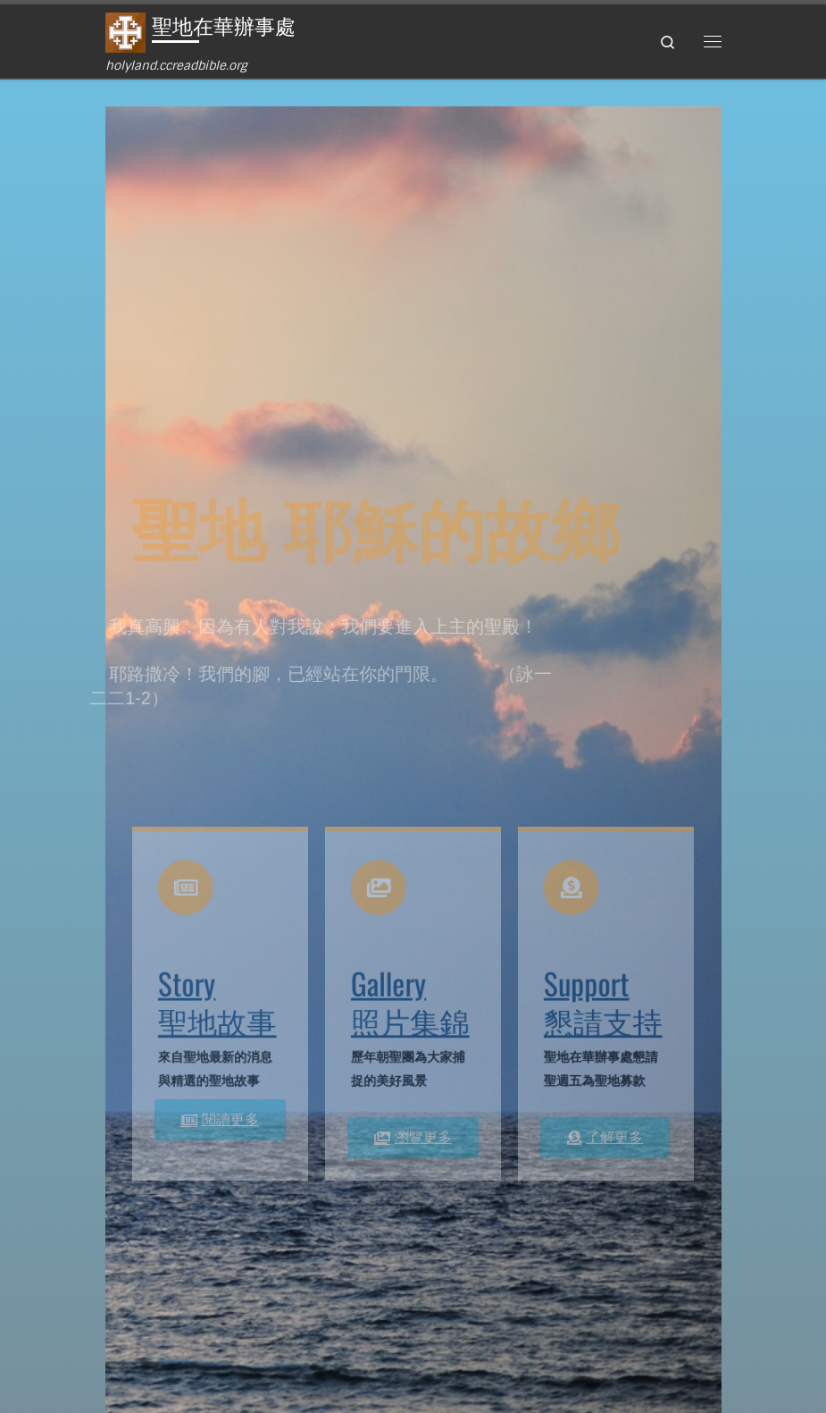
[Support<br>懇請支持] (573, 894)
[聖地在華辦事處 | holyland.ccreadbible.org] (125, 32)
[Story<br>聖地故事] (188, 894)
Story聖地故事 (217, 999)
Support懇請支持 (603, 999)
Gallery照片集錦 (410, 999)
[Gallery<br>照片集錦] (380, 894)
